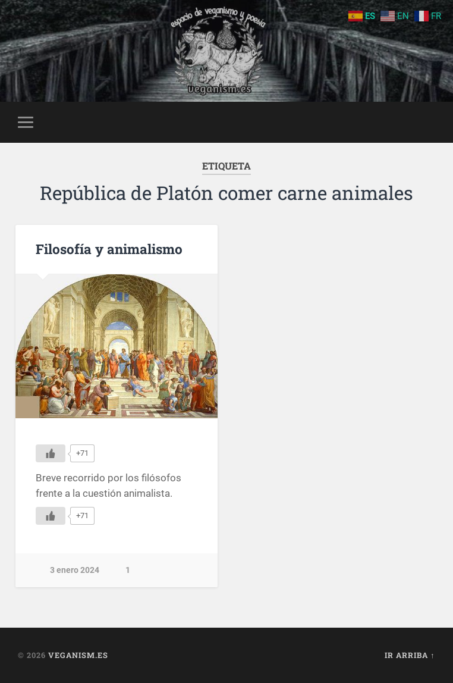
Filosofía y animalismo (109, 249)
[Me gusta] (50, 453)
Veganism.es (78, 655)
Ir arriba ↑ (410, 655)
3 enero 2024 (74, 570)
